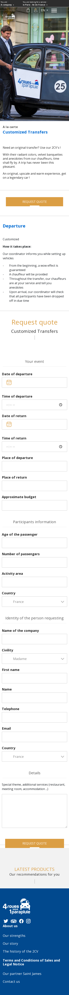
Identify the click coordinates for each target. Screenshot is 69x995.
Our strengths (14, 936)
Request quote (34, 202)
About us (10, 926)
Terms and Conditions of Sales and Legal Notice (31, 962)
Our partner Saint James (22, 974)
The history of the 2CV (20, 951)
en (43, 10)
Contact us (11, 982)
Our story (10, 944)
